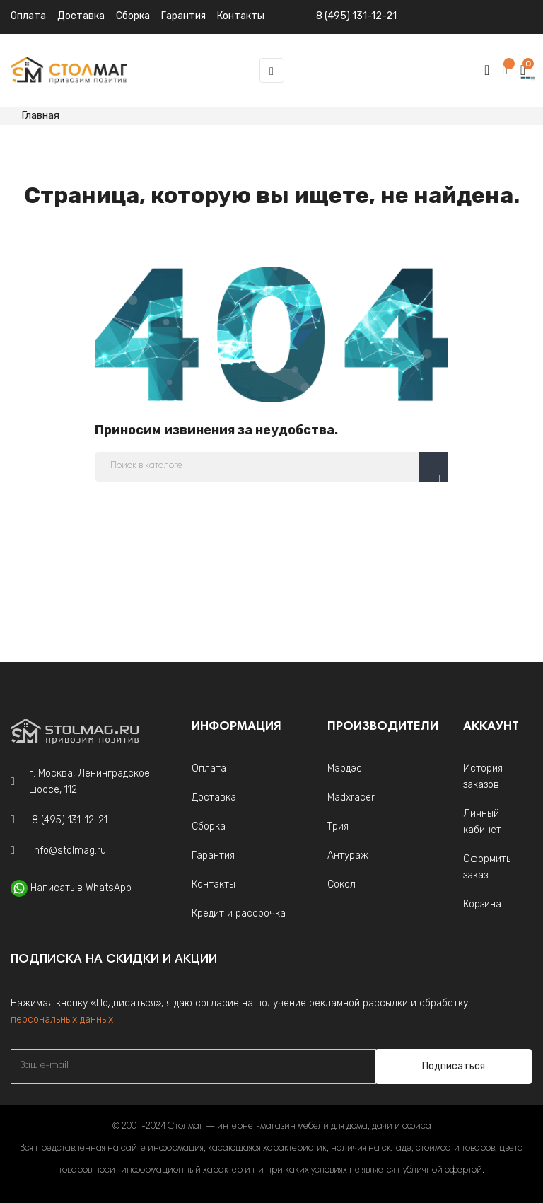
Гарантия (213, 855)
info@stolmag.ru (69, 850)
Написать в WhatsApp (81, 888)
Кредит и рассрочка (239, 913)
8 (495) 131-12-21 (356, 16)
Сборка (133, 16)
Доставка (81, 16)
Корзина (482, 904)
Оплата (28, 16)
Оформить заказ (486, 867)
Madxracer (351, 797)
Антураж (347, 855)
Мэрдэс (344, 768)
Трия (338, 826)
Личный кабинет (482, 822)
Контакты (213, 884)
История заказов (483, 776)
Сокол (341, 884)
